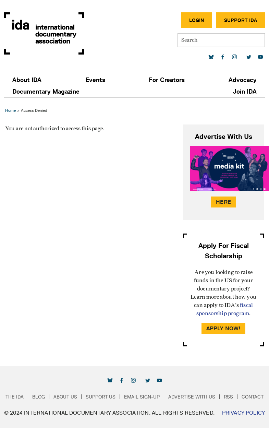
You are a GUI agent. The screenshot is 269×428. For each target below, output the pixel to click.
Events (95, 80)
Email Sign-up (142, 396)
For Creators (167, 80)
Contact (253, 396)
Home (10, 110)
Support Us (100, 396)
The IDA (14, 396)
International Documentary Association (44, 33)
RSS (228, 396)
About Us (65, 396)
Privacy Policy (243, 412)
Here (223, 202)
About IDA (26, 80)
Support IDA (240, 20)
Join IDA (245, 91)
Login (196, 20)
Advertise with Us (191, 396)
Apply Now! (223, 328)
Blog (38, 396)
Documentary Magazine (46, 91)
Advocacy (243, 80)
